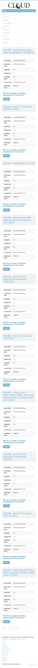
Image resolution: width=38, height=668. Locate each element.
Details (6, 99)
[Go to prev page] (8, 627)
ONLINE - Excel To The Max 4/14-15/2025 (17, 514)
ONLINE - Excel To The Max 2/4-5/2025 (17, 337)
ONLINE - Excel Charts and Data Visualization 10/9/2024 (18, 51)
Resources (6, 33)
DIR (4, 14)
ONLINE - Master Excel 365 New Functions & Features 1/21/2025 (17, 220)
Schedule (6, 17)
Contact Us (6, 30)
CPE (4, 36)
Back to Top (32, 664)
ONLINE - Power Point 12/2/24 (18, 163)
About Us (6, 26)
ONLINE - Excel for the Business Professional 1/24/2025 (14, 279)
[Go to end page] (17, 627)
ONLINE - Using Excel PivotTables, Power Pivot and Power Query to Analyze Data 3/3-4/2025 (18, 396)
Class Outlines (7, 23)
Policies (5, 42)
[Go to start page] (4, 627)
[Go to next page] (13, 627)
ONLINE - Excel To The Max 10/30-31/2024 (17, 108)
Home (5, 10)
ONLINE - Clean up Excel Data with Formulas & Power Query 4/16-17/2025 (18, 572)
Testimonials (7, 39)
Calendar (6, 20)
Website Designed (7, 639)
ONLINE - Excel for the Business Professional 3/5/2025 (14, 457)
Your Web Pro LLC (20, 639)
